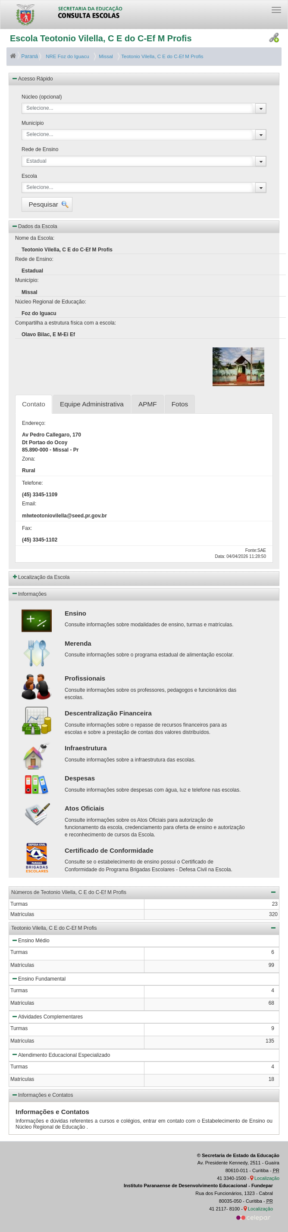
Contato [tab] (33, 404)
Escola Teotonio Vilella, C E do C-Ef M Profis (101, 38)
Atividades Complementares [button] (47, 1016)
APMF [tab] (147, 404)
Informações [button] (29, 593)
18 (271, 1079)
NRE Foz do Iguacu (66, 56)
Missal (104, 56)
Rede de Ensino (40, 149)
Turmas (19, 952)
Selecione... (39, 108)
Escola (29, 176)
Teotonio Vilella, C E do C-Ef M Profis (161, 56)
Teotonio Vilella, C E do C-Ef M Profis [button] (144, 927)
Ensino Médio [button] (30, 940)
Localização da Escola (43, 577)
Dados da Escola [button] (34, 226)
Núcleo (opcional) (42, 97)
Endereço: (34, 423)
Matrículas (22, 965)
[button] (47, 204)
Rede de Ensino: (34, 259)
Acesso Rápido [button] (32, 78)
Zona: (28, 459)
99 (271, 965)
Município (33, 123)
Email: (29, 504)
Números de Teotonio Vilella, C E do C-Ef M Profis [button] (144, 891)
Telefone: (32, 483)
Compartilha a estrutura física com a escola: (65, 323)
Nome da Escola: (34, 238)
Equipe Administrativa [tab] (92, 404)
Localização (266, 1178)
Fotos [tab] (180, 404)
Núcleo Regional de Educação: (50, 302)
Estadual (36, 161)
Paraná (24, 56)
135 (270, 1041)
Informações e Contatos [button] (42, 1094)
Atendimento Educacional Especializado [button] (60, 1054)
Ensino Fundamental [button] (38, 978)
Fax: (27, 528)
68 (271, 1003)
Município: (27, 280)
